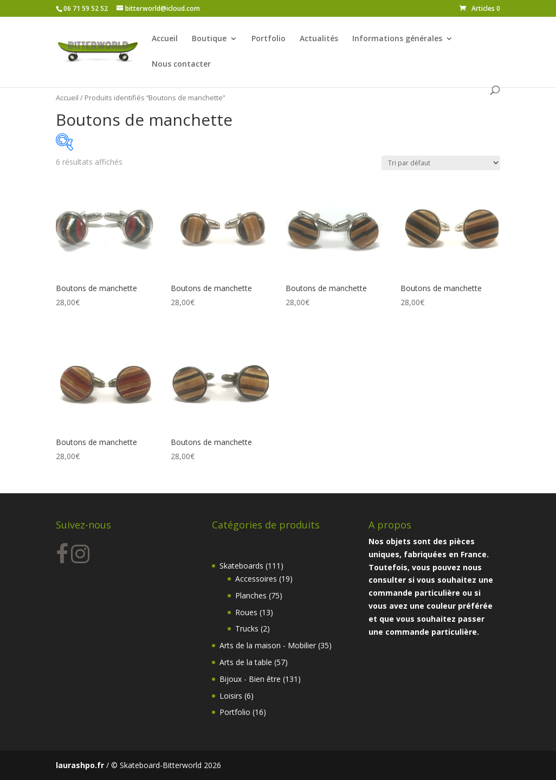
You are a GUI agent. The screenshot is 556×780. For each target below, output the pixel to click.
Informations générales (397, 39)
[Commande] (441, 163)
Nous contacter (181, 64)
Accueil (165, 39)
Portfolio (268, 39)
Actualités (319, 39)
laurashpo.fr (80, 765)
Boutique (209, 39)
